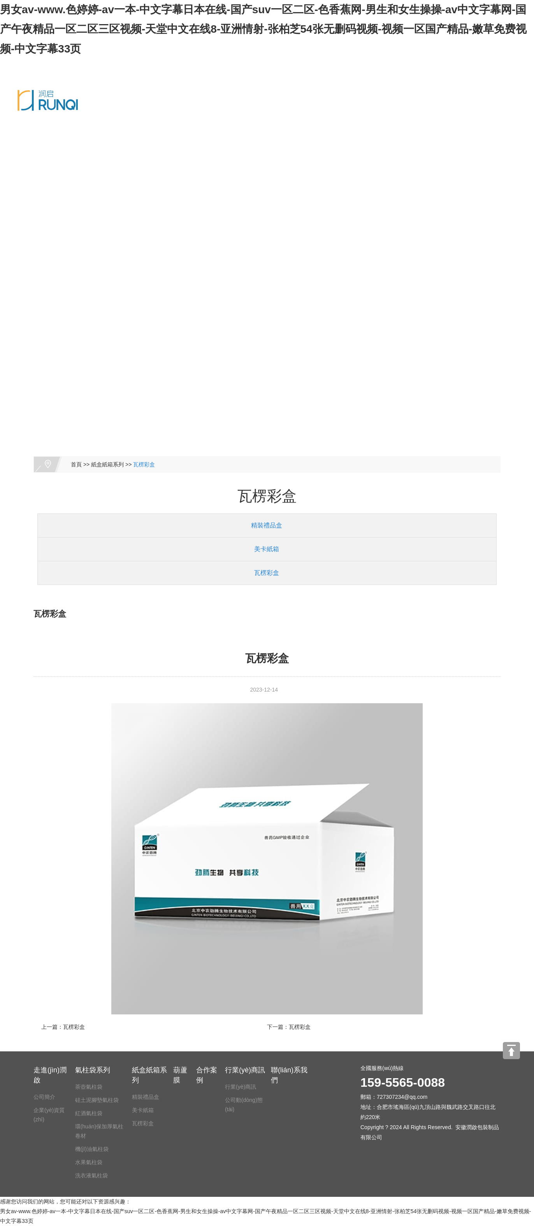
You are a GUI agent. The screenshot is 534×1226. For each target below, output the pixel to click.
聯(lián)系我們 (98, 105)
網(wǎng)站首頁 (100, 63)
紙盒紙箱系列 (297, 63)
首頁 (76, 464)
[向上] (511, 1050)
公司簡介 (44, 1097)
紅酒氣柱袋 (88, 1113)
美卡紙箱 (263, 549)
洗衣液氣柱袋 (91, 1175)
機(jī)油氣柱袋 (92, 1149)
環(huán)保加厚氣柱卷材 (99, 1131)
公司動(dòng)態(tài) (243, 1104)
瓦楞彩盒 (144, 464)
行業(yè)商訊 (245, 1070)
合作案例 (425, 63)
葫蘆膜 (355, 63)
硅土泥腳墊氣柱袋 (97, 1100)
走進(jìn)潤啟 (163, 63)
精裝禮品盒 (263, 525)
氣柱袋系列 (227, 63)
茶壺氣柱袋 (88, 1087)
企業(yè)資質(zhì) (49, 1115)
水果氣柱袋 (88, 1162)
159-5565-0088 (169, 105)
